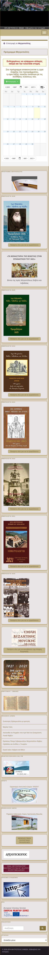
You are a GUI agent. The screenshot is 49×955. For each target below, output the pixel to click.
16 (32, 119)
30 (32, 144)
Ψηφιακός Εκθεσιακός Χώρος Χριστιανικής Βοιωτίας (24, 814)
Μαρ (15, 87)
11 (45, 106)
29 (26, 144)
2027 (33, 87)
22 (26, 131)
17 (38, 119)
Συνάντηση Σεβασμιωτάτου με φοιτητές (16, 721)
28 (20, 144)
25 (45, 131)
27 (14, 144)
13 (14, 119)
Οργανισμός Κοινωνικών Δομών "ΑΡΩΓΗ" (24, 787)
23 (32, 131)
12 (7, 119)
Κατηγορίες (12, 82)
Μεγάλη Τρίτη (7, 727)
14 (20, 119)
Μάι (27, 87)
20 (14, 131)
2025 (7, 87)
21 (20, 131)
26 (7, 144)
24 (38, 131)
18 (45, 119)
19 (7, 131)
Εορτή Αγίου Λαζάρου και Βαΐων (14, 750)
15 (26, 119)
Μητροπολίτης (24, 43)
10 (38, 106)
